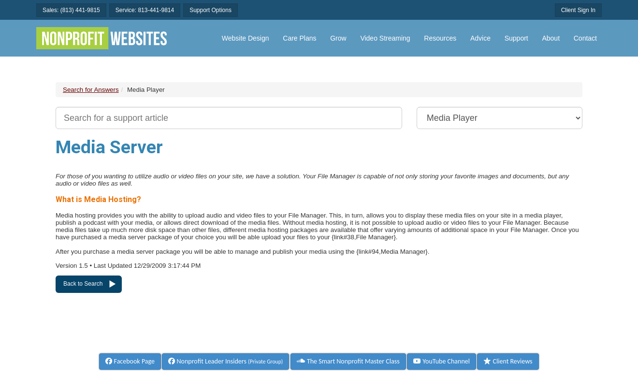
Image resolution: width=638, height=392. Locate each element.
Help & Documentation (127, 340)
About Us (250, 340)
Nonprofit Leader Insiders (225, 361)
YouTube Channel (441, 361)
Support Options (210, 10)
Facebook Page (130, 361)
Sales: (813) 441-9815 (71, 10)
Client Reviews (507, 361)
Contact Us (200, 340)
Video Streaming (385, 38)
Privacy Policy (512, 340)
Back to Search (82, 283)
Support (516, 38)
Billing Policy (386, 340)
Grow (338, 38)
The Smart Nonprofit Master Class (348, 361)
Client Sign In (578, 10)
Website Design (245, 38)
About (551, 38)
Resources (440, 38)
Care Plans (299, 38)
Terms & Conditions (315, 340)
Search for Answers (91, 89)
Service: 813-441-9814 (145, 10)
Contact (585, 38)
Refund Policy (449, 340)
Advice (480, 38)
